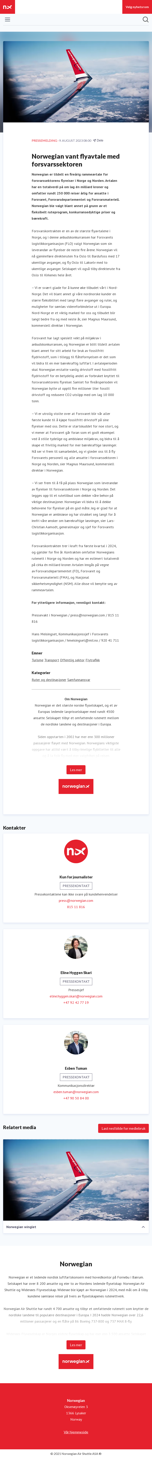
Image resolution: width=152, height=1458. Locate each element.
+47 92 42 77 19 (76, 1002)
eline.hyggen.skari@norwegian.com (76, 996)
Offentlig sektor (72, 660)
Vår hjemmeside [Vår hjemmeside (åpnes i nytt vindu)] (76, 1432)
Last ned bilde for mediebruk (123, 1128)
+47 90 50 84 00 (76, 1098)
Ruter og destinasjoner (49, 679)
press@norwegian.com (76, 900)
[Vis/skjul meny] (7, 19)
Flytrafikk (93, 660)
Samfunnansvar (78, 679)
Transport (51, 660)
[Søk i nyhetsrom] (145, 19)
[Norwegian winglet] (76, 1180)
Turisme (37, 660)
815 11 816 (76, 907)
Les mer (76, 770)
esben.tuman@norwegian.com (76, 1092)
